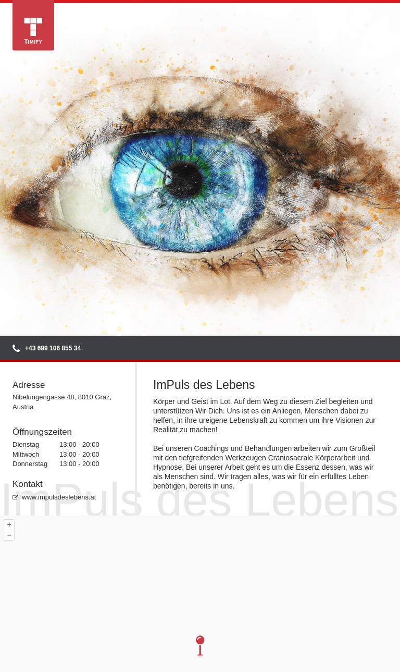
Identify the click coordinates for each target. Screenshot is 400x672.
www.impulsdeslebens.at (54, 497)
